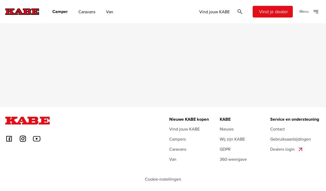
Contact (277, 129)
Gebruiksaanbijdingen (290, 139)
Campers (177, 139)
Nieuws (227, 129)
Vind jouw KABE (214, 12)
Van (109, 12)
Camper (60, 12)
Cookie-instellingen (163, 179)
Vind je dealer (273, 11)
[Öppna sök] (240, 11)
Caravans (86, 12)
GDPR (225, 149)
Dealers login (287, 149)
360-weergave (233, 159)
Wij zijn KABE (232, 139)
